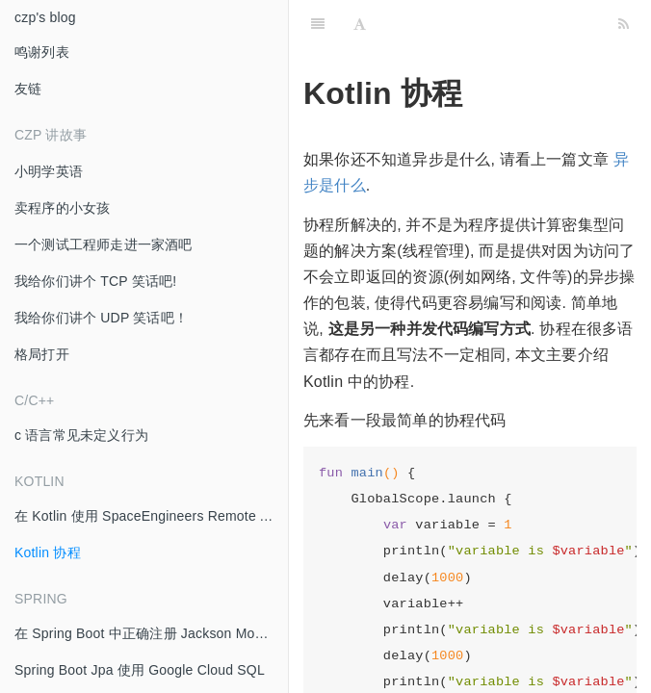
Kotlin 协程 (47, 552)
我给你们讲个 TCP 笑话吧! (95, 281)
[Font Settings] (359, 24)
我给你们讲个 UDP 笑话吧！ (101, 317)
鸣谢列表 (41, 52)
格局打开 (41, 354)
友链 (27, 88)
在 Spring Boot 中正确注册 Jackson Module (147, 633)
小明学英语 (48, 171)
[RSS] (623, 24)
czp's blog (45, 17)
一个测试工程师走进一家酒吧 (103, 244)
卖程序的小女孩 (62, 208)
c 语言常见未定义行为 (81, 435)
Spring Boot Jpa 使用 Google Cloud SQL (139, 670)
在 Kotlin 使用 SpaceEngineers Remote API (147, 516)
